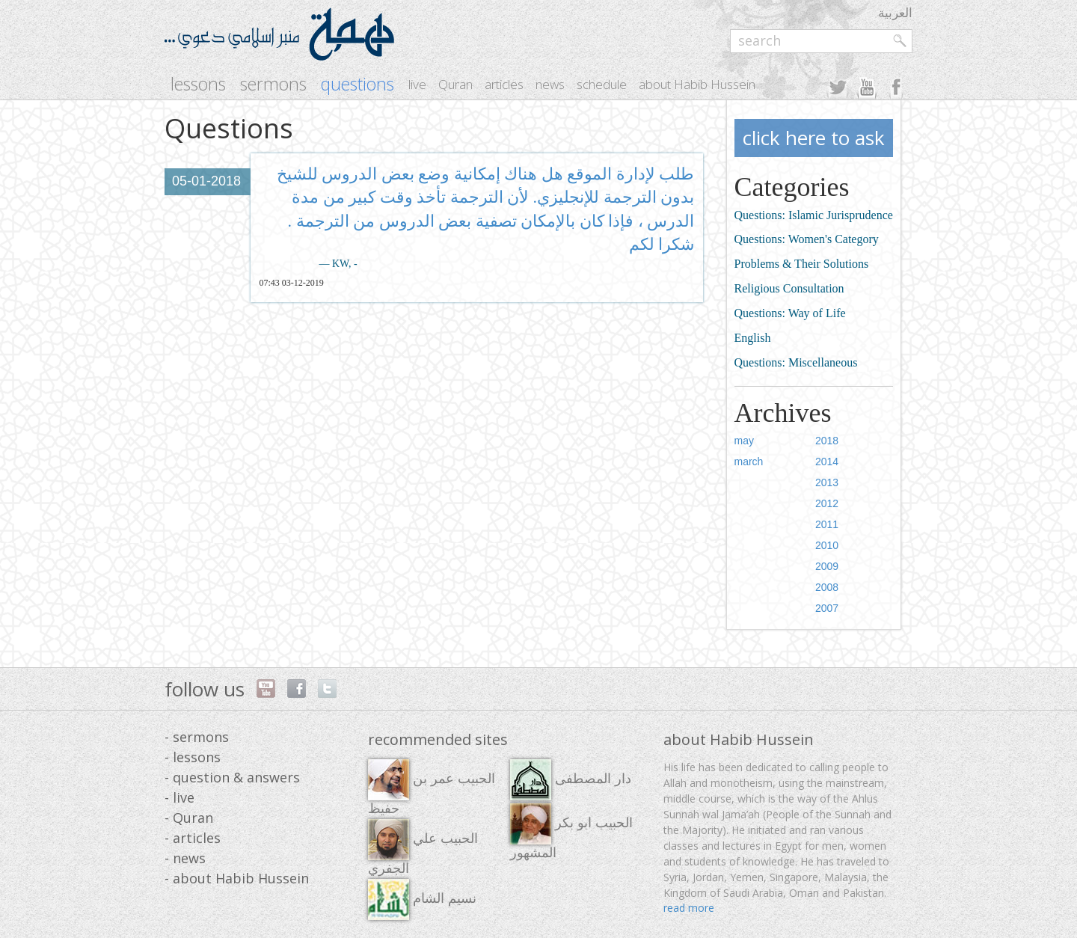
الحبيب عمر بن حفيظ (431, 787)
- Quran (189, 818)
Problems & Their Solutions (801, 263)
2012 (826, 503)
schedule (602, 84)
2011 (826, 524)
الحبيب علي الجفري (423, 847)
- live (179, 797)
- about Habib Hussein (237, 878)
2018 (826, 441)
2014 (826, 462)
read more (688, 908)
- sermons (197, 737)
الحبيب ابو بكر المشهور (571, 831)
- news (185, 858)
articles (504, 84)
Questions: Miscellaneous (796, 362)
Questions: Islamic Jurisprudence (813, 215)
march (749, 462)
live (417, 84)
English (752, 337)
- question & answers (232, 777)
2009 (826, 566)
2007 (826, 608)
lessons (198, 84)
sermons (273, 84)
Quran (455, 84)
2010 (826, 545)
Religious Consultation (789, 288)
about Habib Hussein (697, 84)
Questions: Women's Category (806, 239)
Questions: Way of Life (790, 313)
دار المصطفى (570, 779)
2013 (826, 482)
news (550, 84)
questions (357, 84)
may (744, 441)
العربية (895, 12)
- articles (193, 838)
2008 (826, 587)
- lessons (193, 757)
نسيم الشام (422, 899)
